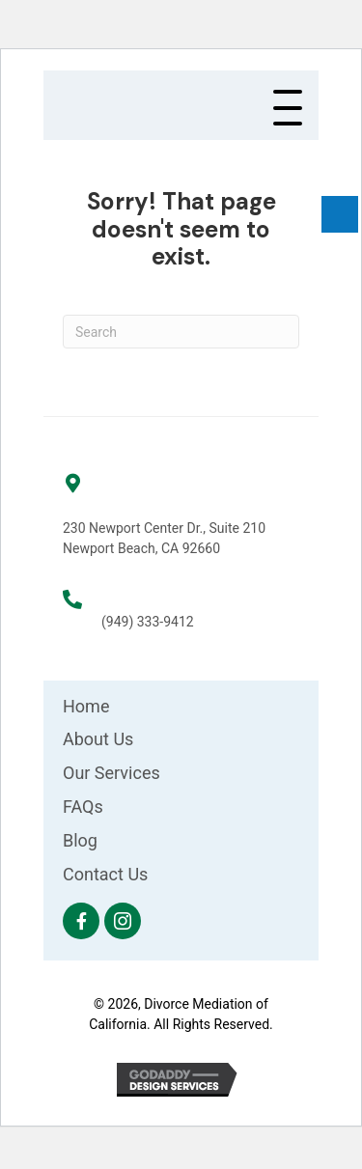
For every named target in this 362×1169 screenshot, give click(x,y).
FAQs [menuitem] (83, 806)
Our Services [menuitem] (111, 773)
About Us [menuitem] (98, 739)
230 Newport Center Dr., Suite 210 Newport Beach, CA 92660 (164, 538)
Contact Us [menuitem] (105, 874)
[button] (288, 109)
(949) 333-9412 (147, 621)
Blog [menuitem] (80, 840)
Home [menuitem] (86, 706)
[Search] (181, 331)
